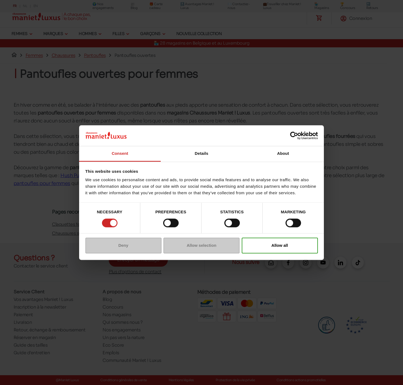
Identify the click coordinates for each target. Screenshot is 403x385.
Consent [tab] (120, 153)
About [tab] (283, 153)
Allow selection (201, 245)
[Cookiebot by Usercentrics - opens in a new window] (294, 135)
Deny (123, 245)
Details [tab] (201, 153)
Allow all (279, 245)
